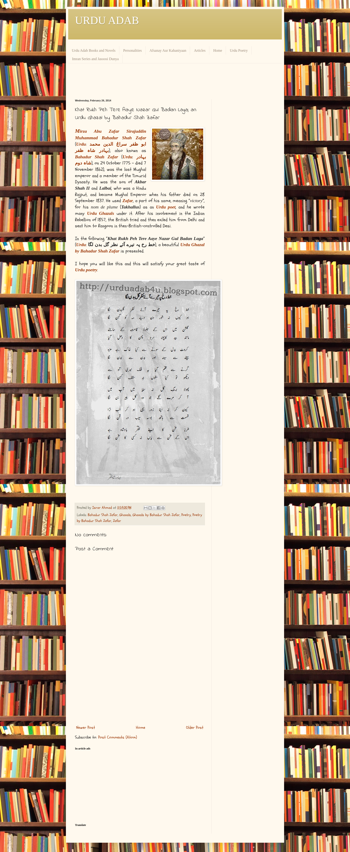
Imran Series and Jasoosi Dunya (95, 59)
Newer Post (85, 727)
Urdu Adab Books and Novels (93, 50)
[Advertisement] (185, 80)
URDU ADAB (107, 20)
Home (217, 50)
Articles (199, 50)
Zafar (117, 520)
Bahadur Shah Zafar (103, 514)
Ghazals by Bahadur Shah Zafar (156, 514)
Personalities (132, 50)
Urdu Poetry (239, 50)
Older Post (194, 727)
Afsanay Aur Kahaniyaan (168, 50)
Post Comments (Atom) (117, 737)
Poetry (186, 514)
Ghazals (125, 514)
